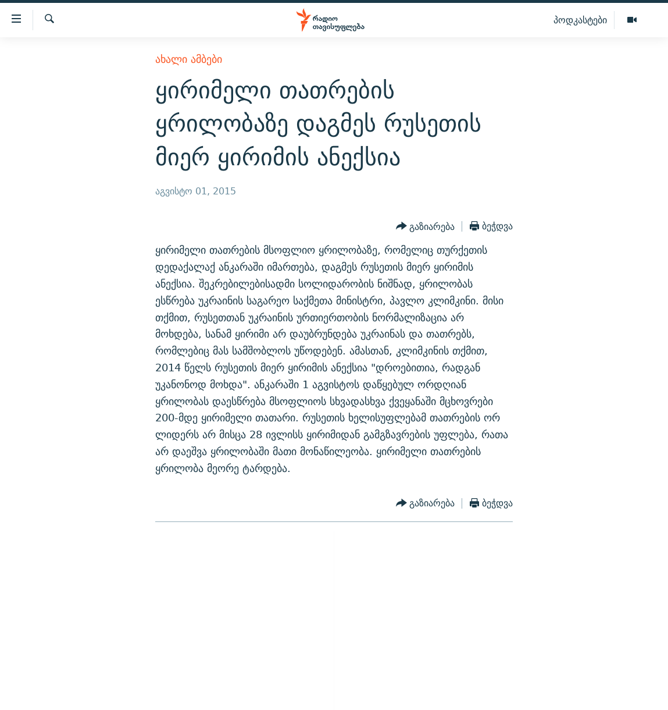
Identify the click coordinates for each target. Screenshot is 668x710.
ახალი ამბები (188, 59)
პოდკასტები (580, 20)
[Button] (425, 226)
